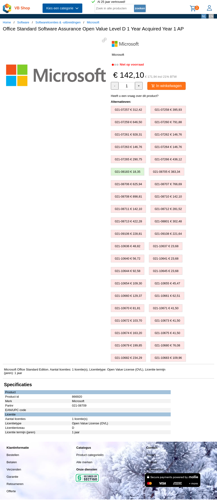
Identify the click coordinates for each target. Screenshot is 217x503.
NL (204, 16)
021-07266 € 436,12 (168, 159)
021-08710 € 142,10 (168, 196)
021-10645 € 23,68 (165, 271)
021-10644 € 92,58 (127, 271)
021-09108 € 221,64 (168, 233)
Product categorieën (89, 455)
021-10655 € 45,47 (167, 283)
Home (7, 22)
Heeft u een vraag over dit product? (135, 96)
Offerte (11, 491)
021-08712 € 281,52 (168, 209)
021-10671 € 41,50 (165, 308)
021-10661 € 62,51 (167, 295)
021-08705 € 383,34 (166, 171)
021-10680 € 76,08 (167, 345)
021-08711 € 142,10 (128, 209)
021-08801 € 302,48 (168, 221)
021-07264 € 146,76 (168, 147)
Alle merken (84, 462)
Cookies (151, 462)
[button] (104, 40)
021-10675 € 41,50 (167, 333)
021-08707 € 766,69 (168, 184)
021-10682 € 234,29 (128, 358)
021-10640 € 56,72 (127, 258)
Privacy (151, 455)
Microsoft (93, 22)
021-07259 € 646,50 (128, 122)
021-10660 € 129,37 (128, 295)
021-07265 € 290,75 (128, 159)
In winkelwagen (166, 86)
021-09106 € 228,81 (128, 233)
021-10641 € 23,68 (165, 258)
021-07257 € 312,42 (128, 109)
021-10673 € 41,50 (167, 320)
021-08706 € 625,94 (128, 184)
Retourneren (15, 484)
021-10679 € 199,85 (128, 345)
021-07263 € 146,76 (128, 147)
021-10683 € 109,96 (168, 358)
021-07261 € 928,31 (128, 134)
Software (23, 22)
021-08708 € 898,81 (128, 196)
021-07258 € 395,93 (168, 109)
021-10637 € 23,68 (165, 246)
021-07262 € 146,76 (168, 134)
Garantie (12, 476)
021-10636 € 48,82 (127, 246)
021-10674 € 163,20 (128, 333)
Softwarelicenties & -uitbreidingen (58, 22)
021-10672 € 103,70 (128, 320)
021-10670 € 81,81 (127, 308)
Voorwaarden (155, 469)
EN (211, 16)
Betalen (12, 462)
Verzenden (14, 469)
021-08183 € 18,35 (127, 171)
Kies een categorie (62, 8)
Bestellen (13, 455)
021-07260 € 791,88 (168, 122)
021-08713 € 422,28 (128, 221)
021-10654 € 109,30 (128, 283)
